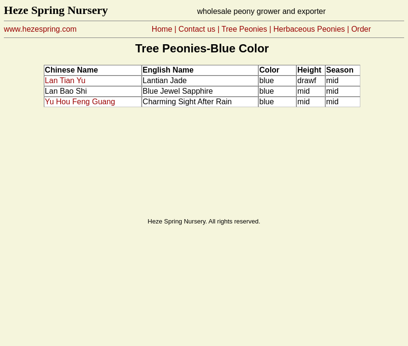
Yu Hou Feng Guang (80, 102)
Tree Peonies (244, 29)
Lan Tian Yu (65, 80)
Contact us (197, 29)
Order (361, 29)
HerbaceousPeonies (309, 29)
